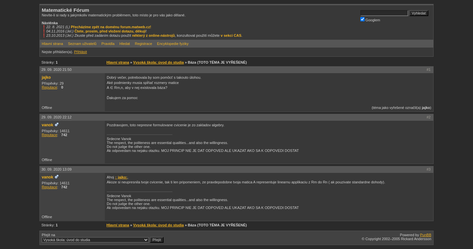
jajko (46, 77)
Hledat (125, 44)
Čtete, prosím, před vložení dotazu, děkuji (110, 31)
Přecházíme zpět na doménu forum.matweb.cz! (111, 27)
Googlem (370, 19)
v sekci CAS (231, 35)
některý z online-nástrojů (153, 35)
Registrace (143, 44)
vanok (47, 125)
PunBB (425, 235)
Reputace (49, 87)
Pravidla (108, 44)
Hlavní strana (52, 44)
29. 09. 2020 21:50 (56, 70)
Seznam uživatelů (82, 44)
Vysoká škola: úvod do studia (158, 62)
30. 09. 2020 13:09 (56, 169)
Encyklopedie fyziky (173, 44)
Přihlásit (80, 52)
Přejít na (103, 238)
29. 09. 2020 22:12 (56, 117)
